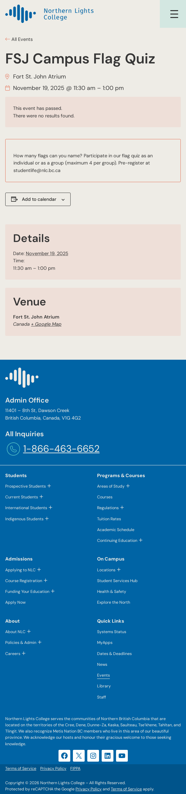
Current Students (21, 497)
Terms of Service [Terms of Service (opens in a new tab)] (126, 789)
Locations (106, 570)
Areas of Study (111, 486)
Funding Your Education (27, 591)
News (102, 664)
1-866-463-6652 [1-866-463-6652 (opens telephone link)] (61, 448)
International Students (26, 507)
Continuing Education (117, 540)
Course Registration (23, 580)
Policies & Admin (20, 642)
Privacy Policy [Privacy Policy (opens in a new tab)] (89, 789)
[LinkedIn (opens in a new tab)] (107, 756)
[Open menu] (174, 14)
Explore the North (113, 602)
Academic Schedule (115, 529)
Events (103, 675)
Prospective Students (25, 486)
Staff (101, 697)
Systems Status (111, 631)
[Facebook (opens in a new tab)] (64, 756)
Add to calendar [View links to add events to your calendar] (39, 199)
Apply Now (15, 602)
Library (104, 686)
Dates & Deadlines (114, 653)
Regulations (108, 507)
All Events (21, 39)
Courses (104, 497)
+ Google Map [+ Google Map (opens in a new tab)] (46, 324)
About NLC (15, 631)
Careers (12, 653)
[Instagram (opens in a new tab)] (93, 756)
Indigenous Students (24, 519)
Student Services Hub (117, 580)
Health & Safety (111, 591)
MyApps (104, 642)
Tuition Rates (109, 519)
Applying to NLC (20, 570)
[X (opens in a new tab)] (79, 756)
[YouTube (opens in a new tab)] (122, 756)
